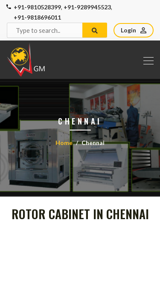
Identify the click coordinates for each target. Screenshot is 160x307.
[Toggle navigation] (146, 59)
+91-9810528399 (37, 7)
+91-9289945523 (87, 7)
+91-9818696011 (37, 17)
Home (64, 142)
